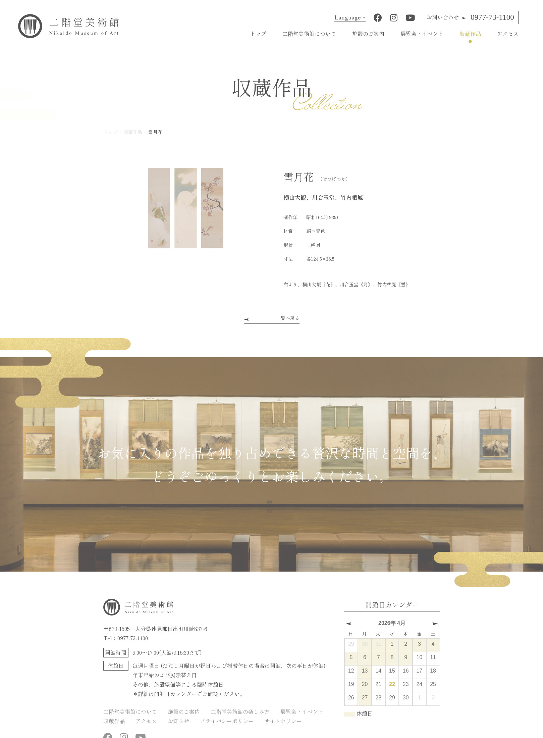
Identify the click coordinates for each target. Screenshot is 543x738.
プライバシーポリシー (227, 721)
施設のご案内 (368, 34)
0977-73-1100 (470, 17)
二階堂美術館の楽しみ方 (240, 711)
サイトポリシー (283, 721)
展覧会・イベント (421, 34)
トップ (258, 34)
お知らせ (178, 721)
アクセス (508, 34)
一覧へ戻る (288, 317)
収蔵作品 (470, 34)
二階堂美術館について (309, 34)
